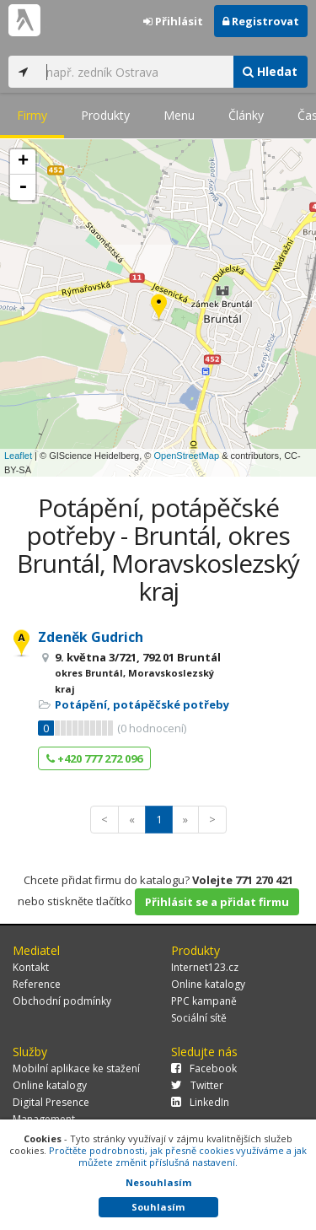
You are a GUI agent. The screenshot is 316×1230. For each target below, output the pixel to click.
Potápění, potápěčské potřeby (142, 704)
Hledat (270, 71)
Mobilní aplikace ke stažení (76, 1068)
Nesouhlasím (158, 1182)
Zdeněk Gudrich (90, 637)
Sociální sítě (199, 1018)
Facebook (204, 1068)
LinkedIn (200, 1102)
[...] (135, 72)
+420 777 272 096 (94, 758)
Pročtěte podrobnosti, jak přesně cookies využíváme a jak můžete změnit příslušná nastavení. (178, 1156)
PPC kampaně (204, 1001)
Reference (37, 984)
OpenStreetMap (186, 455)
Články (246, 115)
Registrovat (260, 21)
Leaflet (18, 455)
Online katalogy (208, 984)
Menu (179, 115)
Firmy (32, 115)
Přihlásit (173, 21)
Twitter (197, 1085)
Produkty (105, 115)
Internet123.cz (204, 967)
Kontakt (31, 967)
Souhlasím (158, 1206)
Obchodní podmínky (62, 1001)
